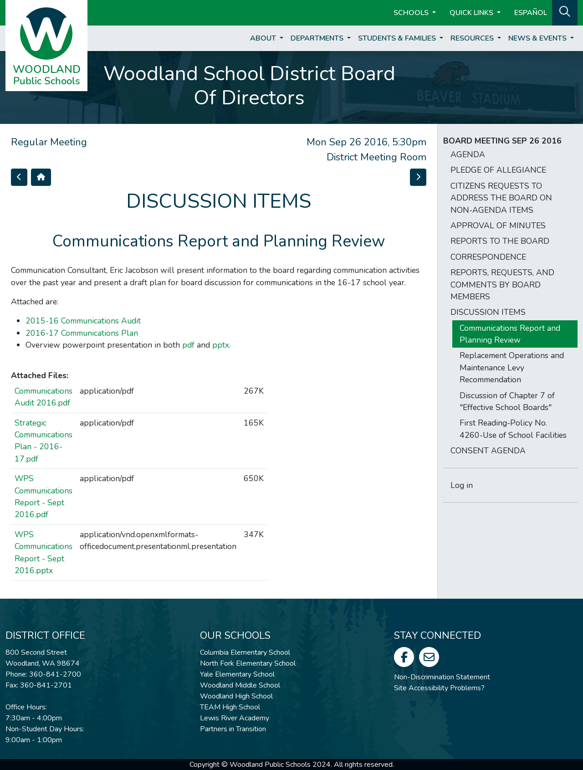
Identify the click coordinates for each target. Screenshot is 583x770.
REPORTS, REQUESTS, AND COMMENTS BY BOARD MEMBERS (502, 284)
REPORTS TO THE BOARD (499, 241)
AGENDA (467, 154)
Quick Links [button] (472, 13)
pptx (220, 344)
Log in (461, 485)
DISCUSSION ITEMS (488, 312)
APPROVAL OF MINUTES (498, 225)
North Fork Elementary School (248, 663)
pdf (188, 344)
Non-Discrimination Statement (442, 677)
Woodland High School (236, 696)
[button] (565, 12)
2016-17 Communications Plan (82, 333)
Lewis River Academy (234, 718)
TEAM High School (230, 707)
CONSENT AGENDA (488, 450)
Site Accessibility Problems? (439, 688)
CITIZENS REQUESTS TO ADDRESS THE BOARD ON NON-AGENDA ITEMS (501, 198)
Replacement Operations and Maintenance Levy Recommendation (512, 367)
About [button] (264, 38)
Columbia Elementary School (245, 652)
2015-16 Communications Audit (83, 320)
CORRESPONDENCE (488, 257)
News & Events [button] (538, 38)
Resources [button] (473, 38)
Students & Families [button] (398, 38)
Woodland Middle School (240, 685)
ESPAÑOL (530, 13)
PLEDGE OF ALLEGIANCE (498, 169)
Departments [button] (318, 38)
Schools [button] (412, 13)
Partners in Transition (233, 729)
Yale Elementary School (237, 674)
